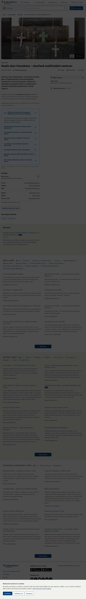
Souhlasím (7, 593)
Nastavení (29, 593)
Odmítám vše (18, 593)
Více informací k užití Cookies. (41, 588)
